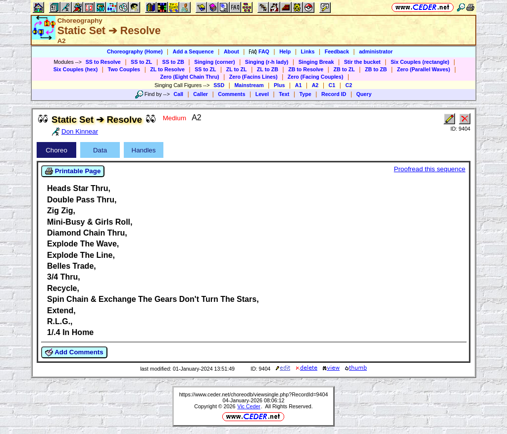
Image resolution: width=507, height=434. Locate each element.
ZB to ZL (344, 69)
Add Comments (74, 352)
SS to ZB (173, 62)
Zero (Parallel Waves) (423, 69)
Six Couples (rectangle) (420, 62)
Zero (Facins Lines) (253, 77)
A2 (315, 85)
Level (262, 94)
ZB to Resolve (305, 69)
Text (284, 94)
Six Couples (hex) (75, 69)
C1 (332, 85)
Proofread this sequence (429, 169)
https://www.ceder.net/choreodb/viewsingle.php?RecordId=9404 (253, 394)
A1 (298, 85)
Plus (279, 85)
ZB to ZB (376, 69)
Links (308, 51)
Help (285, 51)
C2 (348, 85)
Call (179, 94)
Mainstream (248, 85)
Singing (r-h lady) (267, 62)
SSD (218, 85)
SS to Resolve (103, 62)
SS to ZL (141, 62)
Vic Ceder (248, 406)
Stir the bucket (362, 62)
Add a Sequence (193, 51)
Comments (231, 94)
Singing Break (316, 62)
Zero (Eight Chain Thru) (189, 77)
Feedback (337, 51)
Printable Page (73, 171)
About (231, 51)
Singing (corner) (214, 62)
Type (305, 94)
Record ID (333, 94)
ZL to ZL (236, 69)
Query (364, 94)
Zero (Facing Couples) (316, 77)
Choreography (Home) (135, 51)
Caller (200, 94)
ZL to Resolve (167, 69)
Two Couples (123, 69)
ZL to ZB (267, 69)
